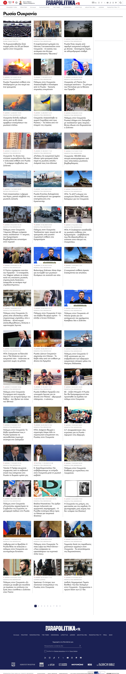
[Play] (16, 3)
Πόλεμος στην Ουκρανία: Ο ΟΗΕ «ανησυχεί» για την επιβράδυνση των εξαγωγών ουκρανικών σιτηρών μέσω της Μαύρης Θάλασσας (77, 360)
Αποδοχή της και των (61, 652)
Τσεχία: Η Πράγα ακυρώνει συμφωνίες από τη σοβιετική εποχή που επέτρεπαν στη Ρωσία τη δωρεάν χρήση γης (15, 473)
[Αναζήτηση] (120, 3)
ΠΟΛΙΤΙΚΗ (23, 8)
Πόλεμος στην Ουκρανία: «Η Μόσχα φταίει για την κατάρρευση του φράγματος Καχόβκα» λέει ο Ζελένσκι (76, 318)
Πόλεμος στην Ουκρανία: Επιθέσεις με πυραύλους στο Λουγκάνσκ (76, 471)
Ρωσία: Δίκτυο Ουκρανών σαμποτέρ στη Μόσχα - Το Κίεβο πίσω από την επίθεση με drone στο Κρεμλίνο (47, 358)
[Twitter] (63, 659)
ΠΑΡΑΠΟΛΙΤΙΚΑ (44, 8)
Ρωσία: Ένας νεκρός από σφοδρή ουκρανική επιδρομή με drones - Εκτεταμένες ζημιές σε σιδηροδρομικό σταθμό (77, 48)
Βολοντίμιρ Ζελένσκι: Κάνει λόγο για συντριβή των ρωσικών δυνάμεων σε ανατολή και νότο (47, 273)
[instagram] (99, 3)
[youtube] (107, 3)
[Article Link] (17, 30)
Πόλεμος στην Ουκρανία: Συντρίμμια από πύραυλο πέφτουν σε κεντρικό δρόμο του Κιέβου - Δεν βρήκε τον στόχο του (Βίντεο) (17, 398)
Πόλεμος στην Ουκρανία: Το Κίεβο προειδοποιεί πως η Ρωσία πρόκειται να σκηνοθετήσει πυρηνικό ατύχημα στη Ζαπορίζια (15, 436)
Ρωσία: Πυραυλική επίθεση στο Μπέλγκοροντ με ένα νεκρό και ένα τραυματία (16, 85)
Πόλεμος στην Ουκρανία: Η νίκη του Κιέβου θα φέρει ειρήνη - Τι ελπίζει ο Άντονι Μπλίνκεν (47, 316)
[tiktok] (110, 3)
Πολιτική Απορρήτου (59, 652)
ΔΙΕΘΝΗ (101, 8)
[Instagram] (50, 659)
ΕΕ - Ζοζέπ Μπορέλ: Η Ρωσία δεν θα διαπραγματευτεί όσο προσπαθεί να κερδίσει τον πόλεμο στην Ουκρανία (76, 396)
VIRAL (105, 636)
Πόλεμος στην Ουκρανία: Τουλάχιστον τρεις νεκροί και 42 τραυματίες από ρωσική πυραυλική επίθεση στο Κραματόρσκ (47, 236)
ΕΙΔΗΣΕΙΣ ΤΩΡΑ (12, 8)
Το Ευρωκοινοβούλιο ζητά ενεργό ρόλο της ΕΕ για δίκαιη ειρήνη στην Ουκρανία (16, 47)
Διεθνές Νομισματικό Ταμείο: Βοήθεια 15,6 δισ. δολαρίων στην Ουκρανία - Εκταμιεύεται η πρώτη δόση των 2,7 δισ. (78, 587)
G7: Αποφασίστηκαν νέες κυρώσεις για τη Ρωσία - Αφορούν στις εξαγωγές (75, 433)
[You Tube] (68, 659)
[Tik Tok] (54, 659)
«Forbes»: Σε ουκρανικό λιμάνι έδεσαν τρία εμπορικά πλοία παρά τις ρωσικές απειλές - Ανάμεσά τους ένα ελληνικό (47, 160)
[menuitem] (12, 8)
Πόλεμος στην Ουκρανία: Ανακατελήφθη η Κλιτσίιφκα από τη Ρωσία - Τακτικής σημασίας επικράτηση (46, 87)
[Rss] (45, 659)
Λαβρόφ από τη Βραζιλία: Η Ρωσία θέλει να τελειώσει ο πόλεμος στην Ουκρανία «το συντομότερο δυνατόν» (15, 549)
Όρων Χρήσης (74, 652)
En (94, 3)
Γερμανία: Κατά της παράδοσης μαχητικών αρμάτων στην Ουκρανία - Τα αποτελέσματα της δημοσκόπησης (77, 549)
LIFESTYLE (78, 8)
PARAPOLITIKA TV (113, 8)
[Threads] (113, 3)
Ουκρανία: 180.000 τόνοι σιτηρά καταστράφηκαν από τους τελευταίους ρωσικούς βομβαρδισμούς (76, 160)
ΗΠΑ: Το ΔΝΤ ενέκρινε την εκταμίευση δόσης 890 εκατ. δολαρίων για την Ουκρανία (76, 197)
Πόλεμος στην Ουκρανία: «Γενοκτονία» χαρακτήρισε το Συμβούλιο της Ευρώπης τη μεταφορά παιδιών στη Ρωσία (16, 508)
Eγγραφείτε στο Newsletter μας (63, 643)
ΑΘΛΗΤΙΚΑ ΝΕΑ (90, 8)
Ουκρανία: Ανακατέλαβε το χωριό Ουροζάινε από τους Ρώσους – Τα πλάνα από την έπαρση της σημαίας (46, 122)
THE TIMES (56, 8)
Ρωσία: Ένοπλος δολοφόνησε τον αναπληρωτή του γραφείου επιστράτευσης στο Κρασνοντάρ (47, 199)
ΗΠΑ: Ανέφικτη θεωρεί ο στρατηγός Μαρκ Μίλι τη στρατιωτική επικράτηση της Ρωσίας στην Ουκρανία (46, 434)
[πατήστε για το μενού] (5, 3)
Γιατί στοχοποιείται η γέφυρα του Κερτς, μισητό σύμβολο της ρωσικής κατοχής (16, 197)
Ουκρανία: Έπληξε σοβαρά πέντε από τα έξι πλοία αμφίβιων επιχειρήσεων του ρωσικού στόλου (15, 122)
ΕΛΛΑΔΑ (33, 8)
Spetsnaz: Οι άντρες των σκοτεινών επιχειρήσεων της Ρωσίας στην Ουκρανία (46, 585)
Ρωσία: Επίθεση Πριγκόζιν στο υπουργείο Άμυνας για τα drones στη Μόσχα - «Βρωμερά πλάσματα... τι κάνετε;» (47, 396)
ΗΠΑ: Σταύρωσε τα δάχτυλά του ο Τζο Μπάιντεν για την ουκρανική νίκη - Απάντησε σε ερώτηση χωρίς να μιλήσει (16, 358)
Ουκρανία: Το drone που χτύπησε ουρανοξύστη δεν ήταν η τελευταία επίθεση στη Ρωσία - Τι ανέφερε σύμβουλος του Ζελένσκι (17, 162)
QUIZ (110, 636)
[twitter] (105, 3)
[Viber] (116, 3)
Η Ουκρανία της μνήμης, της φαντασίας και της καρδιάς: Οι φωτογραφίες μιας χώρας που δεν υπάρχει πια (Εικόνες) (77, 508)
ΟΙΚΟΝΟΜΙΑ (67, 8)
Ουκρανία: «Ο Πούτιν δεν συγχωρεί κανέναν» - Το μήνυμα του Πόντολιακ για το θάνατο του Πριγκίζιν (78, 87)
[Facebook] (102, 3)
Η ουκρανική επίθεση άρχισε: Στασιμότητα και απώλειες (76, 272)
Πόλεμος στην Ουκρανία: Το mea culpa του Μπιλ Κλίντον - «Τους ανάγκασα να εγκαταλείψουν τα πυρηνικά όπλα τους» (46, 550)
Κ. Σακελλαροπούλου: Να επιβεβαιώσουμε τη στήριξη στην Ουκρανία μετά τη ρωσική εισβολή (47, 473)
